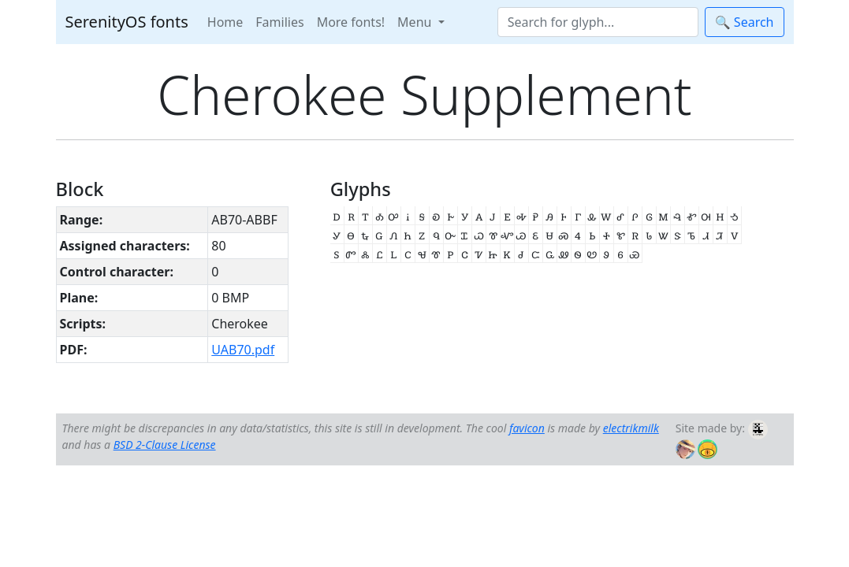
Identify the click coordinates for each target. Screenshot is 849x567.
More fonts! (351, 22)
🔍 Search (744, 22)
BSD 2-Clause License (165, 444)
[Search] (597, 22)
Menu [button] (415, 22)
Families (279, 22)
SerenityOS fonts (126, 21)
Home (225, 22)
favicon (527, 428)
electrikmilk (631, 428)
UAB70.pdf (242, 349)
